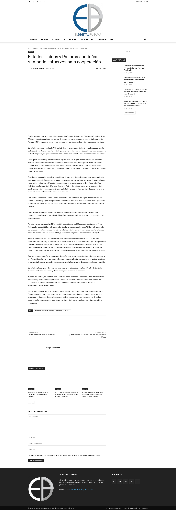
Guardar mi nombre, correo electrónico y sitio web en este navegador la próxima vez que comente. (65, 455)
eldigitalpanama (38, 68)
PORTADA (33, 39)
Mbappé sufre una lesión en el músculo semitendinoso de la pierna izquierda (134, 80)
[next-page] (33, 401)
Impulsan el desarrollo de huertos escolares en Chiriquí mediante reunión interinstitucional (92, 394)
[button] (145, 40)
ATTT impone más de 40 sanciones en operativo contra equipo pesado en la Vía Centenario (66, 394)
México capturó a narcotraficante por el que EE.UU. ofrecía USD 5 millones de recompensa (135, 103)
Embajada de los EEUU (63, 310)
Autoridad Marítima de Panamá (44, 310)
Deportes (84, 39)
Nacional (45, 39)
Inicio (29, 48)
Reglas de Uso (143, 508)
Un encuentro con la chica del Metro (41, 335)
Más (111, 39)
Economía (56, 39)
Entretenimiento (99, 39)
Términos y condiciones (113, 508)
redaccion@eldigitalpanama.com (81, 489)
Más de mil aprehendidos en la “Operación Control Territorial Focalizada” (38, 394)
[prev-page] (29, 401)
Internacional (70, 39)
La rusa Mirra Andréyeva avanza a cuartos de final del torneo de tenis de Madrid (135, 92)
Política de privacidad (130, 508)
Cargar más (129, 113)
